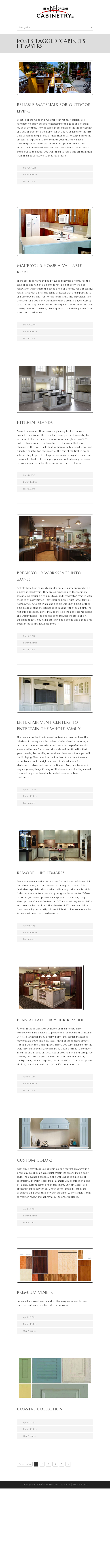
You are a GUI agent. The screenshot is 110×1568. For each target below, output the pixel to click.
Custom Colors (35, 1160)
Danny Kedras (30, 174)
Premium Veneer (35, 1292)
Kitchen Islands (35, 422)
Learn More (29, 181)
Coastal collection (40, 1409)
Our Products (29, 1222)
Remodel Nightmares (41, 872)
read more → (61, 155)
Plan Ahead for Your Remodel (51, 1020)
